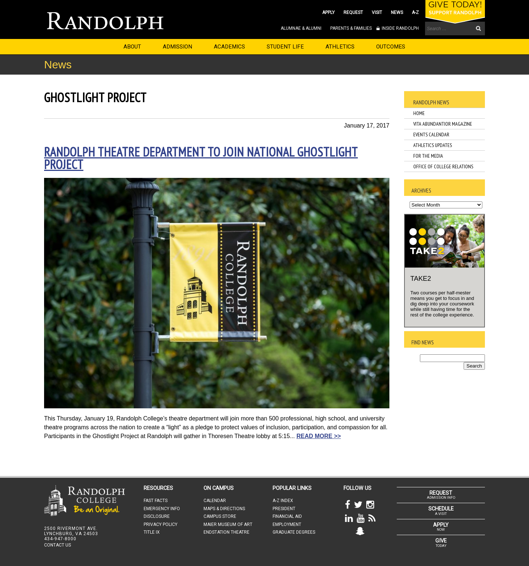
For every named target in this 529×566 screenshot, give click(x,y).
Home (419, 113)
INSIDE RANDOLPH (400, 28)
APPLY (328, 12)
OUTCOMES (390, 46)
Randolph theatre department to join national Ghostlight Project (201, 158)
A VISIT (441, 510)
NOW (441, 526)
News (58, 64)
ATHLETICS (340, 46)
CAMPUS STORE (220, 516)
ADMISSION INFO (441, 494)
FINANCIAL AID (287, 516)
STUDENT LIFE (285, 46)
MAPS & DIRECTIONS (224, 508)
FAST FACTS (156, 500)
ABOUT (132, 46)
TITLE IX (152, 532)
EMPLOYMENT (287, 524)
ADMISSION (177, 46)
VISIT (377, 12)
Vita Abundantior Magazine (442, 124)
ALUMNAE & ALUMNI (301, 28)
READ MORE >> (318, 436)
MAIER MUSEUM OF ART (228, 524)
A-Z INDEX (283, 500)
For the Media (428, 156)
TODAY (441, 542)
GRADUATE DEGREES (294, 532)
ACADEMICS (229, 46)
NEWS (397, 12)
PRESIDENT (284, 508)
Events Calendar (431, 134)
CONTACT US (57, 545)
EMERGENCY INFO (162, 508)
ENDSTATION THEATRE (226, 532)
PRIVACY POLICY (160, 524)
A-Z (415, 12)
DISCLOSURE (157, 516)
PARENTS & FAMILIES (351, 28)
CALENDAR (215, 500)
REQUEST (353, 12)
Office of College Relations (443, 166)
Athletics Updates (432, 145)
